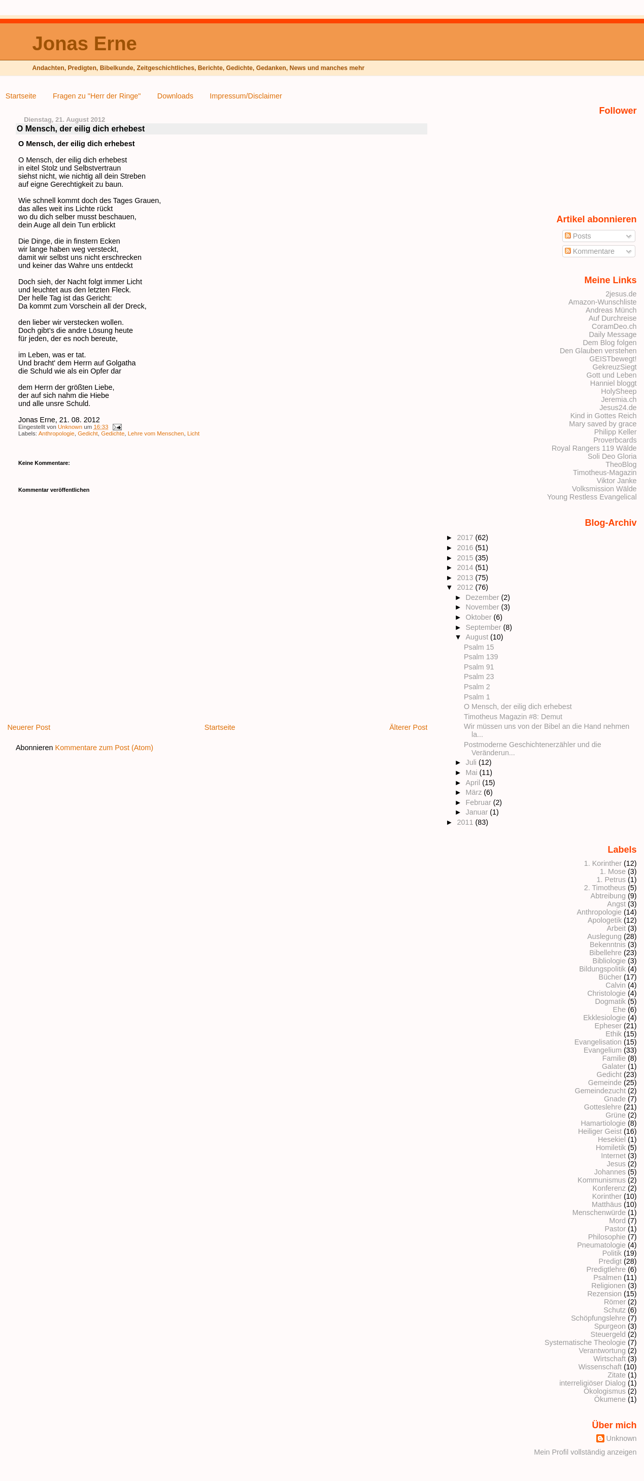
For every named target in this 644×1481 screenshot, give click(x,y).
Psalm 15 (479, 647)
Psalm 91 (479, 667)
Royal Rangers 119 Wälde (594, 448)
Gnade (615, 1099)
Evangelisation (598, 1042)
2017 (466, 537)
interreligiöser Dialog (592, 1383)
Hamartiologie (603, 1123)
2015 (466, 558)
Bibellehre (605, 953)
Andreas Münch (611, 310)
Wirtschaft (609, 1359)
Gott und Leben (612, 375)
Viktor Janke (617, 481)
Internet (613, 1156)
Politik (612, 1253)
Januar (478, 812)
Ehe (619, 1009)
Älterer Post (408, 727)
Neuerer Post (28, 727)
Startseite (21, 96)
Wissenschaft (600, 1367)
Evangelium (603, 1050)
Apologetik (605, 920)
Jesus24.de (617, 407)
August (478, 637)
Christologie (606, 993)
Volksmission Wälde (604, 489)
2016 (466, 548)
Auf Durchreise (613, 318)
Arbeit (616, 928)
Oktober (480, 617)
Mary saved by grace (602, 424)
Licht (193, 433)
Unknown (71, 427)
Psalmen (607, 1277)
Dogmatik (610, 1001)
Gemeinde (605, 1083)
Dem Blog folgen (609, 343)
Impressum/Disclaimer (246, 96)
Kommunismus (602, 1180)
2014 (466, 567)
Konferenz (609, 1188)
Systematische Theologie (585, 1342)
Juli (472, 762)
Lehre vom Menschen (156, 433)
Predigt (610, 1261)
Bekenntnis (608, 944)
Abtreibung (608, 896)
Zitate (616, 1375)
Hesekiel (612, 1139)
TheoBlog (620, 464)
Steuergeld (608, 1334)
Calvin (615, 985)
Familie (614, 1058)
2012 (466, 587)
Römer (615, 1302)
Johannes (610, 1172)
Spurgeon (610, 1326)
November (483, 607)
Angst (616, 904)
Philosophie (607, 1237)
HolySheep (618, 391)
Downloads (175, 96)
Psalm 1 (477, 697)
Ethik (613, 1034)
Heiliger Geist (600, 1131)
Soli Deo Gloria (612, 456)
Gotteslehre (603, 1107)
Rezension (604, 1294)
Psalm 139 (481, 657)
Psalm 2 (477, 687)
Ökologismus (605, 1391)
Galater (614, 1066)
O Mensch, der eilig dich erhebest (518, 706)
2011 (466, 822)
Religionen (608, 1286)
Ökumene (610, 1399)
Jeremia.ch (618, 399)
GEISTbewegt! (612, 359)
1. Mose (613, 871)
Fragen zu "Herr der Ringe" (97, 96)
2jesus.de (620, 294)
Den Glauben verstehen (598, 351)
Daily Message (612, 334)
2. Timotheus (605, 888)
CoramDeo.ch (614, 326)
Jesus (616, 1164)
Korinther (607, 1196)
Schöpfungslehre (598, 1318)
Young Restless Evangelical (592, 497)
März (475, 792)
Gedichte (112, 433)
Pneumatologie (601, 1245)
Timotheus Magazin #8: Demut (513, 717)
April (474, 783)
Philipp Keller (615, 432)
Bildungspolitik (602, 969)
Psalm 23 (479, 676)
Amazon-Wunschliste (602, 302)
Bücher (610, 977)
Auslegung (604, 936)
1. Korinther (603, 863)
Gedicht (88, 433)
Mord (617, 1221)
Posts (578, 236)
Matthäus (607, 1204)
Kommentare (590, 251)
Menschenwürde (599, 1212)
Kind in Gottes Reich (603, 416)
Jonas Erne (84, 43)
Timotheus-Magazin (605, 472)
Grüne (615, 1115)
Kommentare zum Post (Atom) (104, 748)
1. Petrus (611, 880)
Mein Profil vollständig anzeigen (585, 1452)
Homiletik (611, 1147)
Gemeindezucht (600, 1091)
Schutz (614, 1310)
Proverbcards (614, 440)
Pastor (615, 1229)
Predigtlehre (606, 1269)
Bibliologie (609, 961)
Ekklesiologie (604, 1018)
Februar (479, 802)
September (484, 627)
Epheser (608, 1026)
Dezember (483, 597)
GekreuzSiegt (615, 367)
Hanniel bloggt (613, 383)
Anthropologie (57, 433)
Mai (473, 772)
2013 (466, 578)
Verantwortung (602, 1351)
